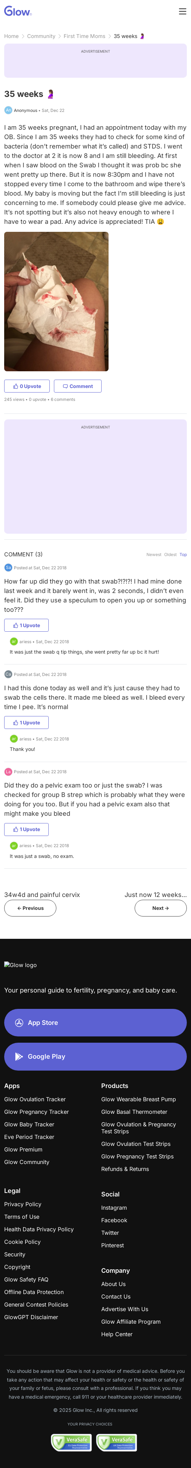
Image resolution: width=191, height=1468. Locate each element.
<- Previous (30, 908)
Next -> (160, 908)
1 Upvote (26, 625)
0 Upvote (27, 386)
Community (41, 36)
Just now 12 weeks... (156, 894)
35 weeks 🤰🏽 (129, 36)
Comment (78, 386)
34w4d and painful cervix (42, 894)
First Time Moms (84, 36)
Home (11, 36)
